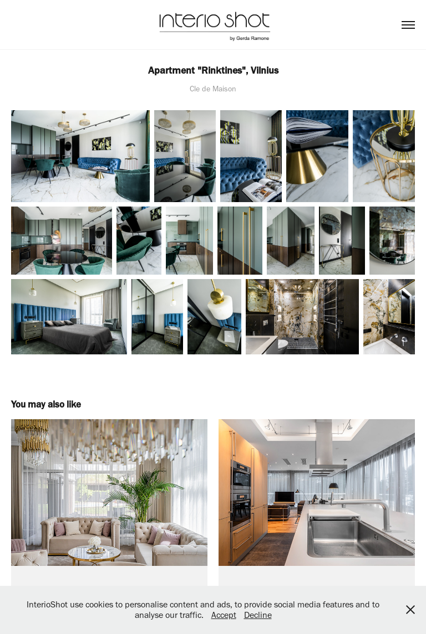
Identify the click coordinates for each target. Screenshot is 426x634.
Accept (223, 615)
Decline (258, 615)
